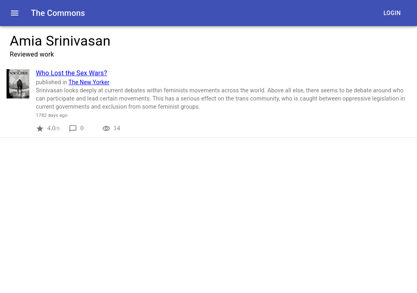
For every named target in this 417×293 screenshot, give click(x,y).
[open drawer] (14, 13)
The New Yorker (88, 82)
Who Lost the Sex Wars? (71, 73)
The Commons (58, 13)
